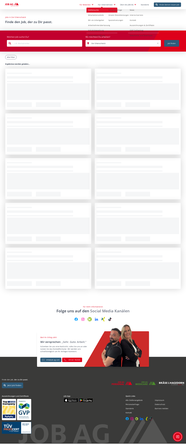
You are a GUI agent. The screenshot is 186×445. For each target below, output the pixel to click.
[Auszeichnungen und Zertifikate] (31, 410)
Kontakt (129, 414)
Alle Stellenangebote (134, 401)
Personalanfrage (132, 406)
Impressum (159, 401)
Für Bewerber (85, 5)
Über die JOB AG (126, 5)
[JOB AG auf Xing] (103, 320)
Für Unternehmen (105, 5)
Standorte (145, 5)
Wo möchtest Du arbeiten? (98, 38)
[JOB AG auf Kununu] (90, 320)
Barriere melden (161, 410)
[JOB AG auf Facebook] (76, 320)
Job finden (172, 45)
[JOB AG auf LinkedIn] (96, 320)
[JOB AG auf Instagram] (83, 320)
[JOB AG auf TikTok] (110, 320)
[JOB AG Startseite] (12, 5)
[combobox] (44, 44)
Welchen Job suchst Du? (18, 38)
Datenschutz (160, 406)
